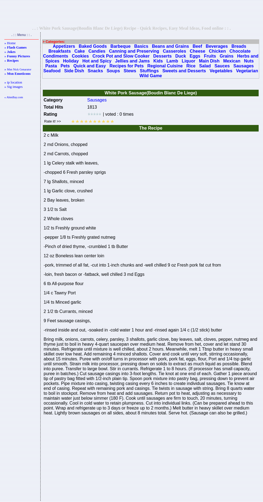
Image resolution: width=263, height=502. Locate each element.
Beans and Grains (170, 46)
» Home (10, 43)
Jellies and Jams (132, 61)
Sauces (222, 66)
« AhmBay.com (13, 97)
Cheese (197, 51)
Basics (141, 46)
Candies (96, 51)
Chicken (217, 51)
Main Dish (209, 61)
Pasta (51, 66)
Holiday (71, 61)
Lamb (172, 61)
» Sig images (13, 87)
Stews (129, 70)
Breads (238, 46)
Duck (180, 56)
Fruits (210, 56)
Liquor (188, 61)
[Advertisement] (131, 13)
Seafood (52, 70)
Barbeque (120, 46)
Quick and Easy (89, 66)
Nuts (249, 61)
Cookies (80, 56)
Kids (158, 61)
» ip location (13, 82)
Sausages (243, 66)
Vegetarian (247, 70)
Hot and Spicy (96, 61)
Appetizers (64, 46)
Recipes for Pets (127, 66)
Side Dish (74, 70)
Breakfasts (60, 51)
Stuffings (149, 70)
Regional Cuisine (165, 66)
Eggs (195, 56)
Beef (197, 46)
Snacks (95, 70)
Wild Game (151, 75)
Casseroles (174, 51)
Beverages (217, 46)
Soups (113, 70)
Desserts (162, 56)
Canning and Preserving (134, 51)
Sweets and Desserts (184, 70)
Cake (79, 51)
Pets (65, 66)
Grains (227, 56)
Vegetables (221, 70)
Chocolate (239, 51)
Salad (205, 66)
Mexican (231, 61)
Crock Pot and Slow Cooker (121, 56)
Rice (191, 66)
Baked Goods (93, 46)
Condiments (55, 56)
